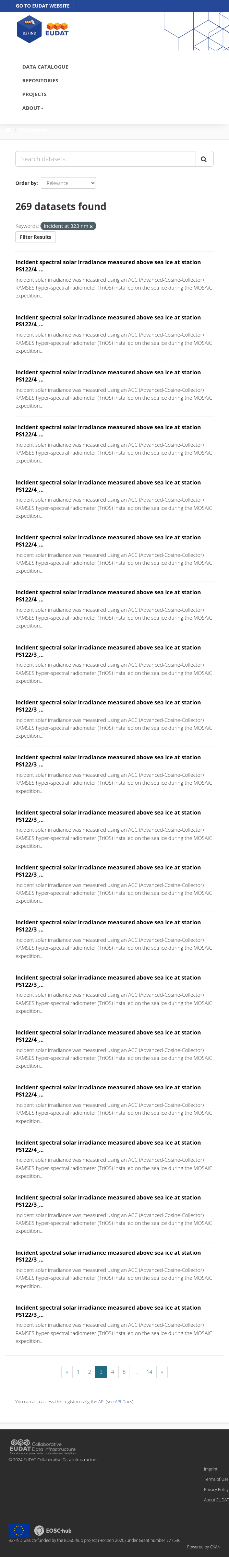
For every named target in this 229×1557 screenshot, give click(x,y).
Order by (25, 183)
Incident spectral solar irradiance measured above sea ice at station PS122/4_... (108, 265)
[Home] (8, 130)
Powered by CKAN (203, 1547)
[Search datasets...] (105, 159)
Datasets (33, 130)
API (101, 1401)
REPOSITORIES (40, 80)
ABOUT (33, 107)
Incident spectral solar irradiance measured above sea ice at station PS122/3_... (108, 651)
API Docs (123, 1401)
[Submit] (204, 159)
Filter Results (35, 237)
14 (149, 1371)
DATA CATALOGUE (45, 66)
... (136, 1371)
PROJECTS (34, 94)
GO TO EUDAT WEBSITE (43, 5)
